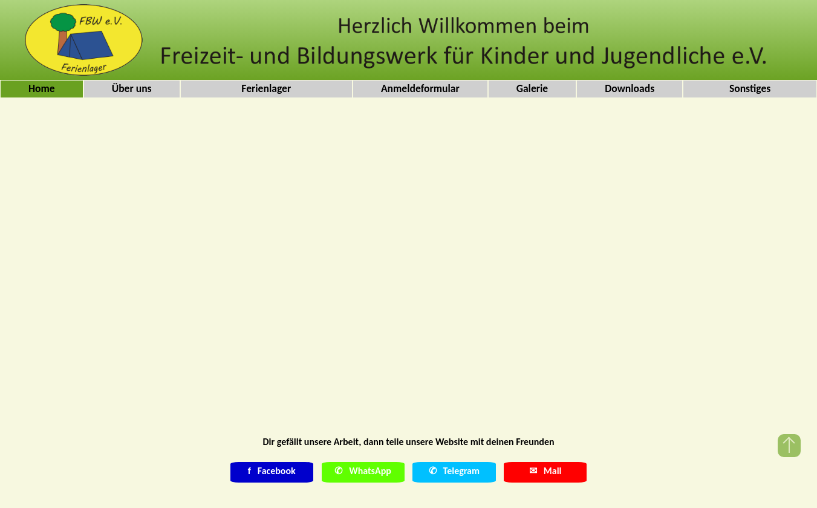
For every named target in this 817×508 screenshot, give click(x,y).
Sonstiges (749, 88)
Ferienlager (266, 88)
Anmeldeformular (420, 88)
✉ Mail (545, 471)
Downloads (629, 88)
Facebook (272, 471)
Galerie (532, 88)
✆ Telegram (454, 471)
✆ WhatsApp (362, 471)
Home (41, 88)
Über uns (132, 88)
